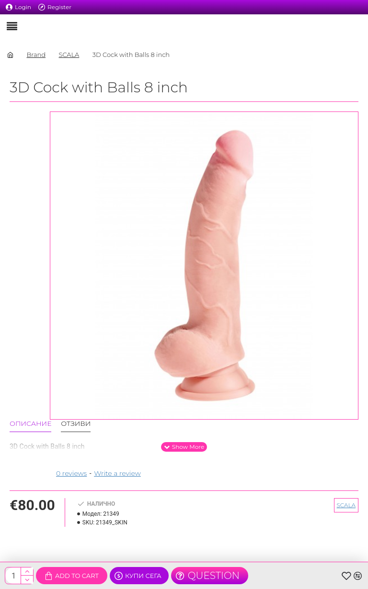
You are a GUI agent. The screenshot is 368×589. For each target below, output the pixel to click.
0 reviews (71, 473)
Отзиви (76, 424)
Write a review (117, 473)
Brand (36, 54)
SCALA (68, 54)
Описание (30, 424)
